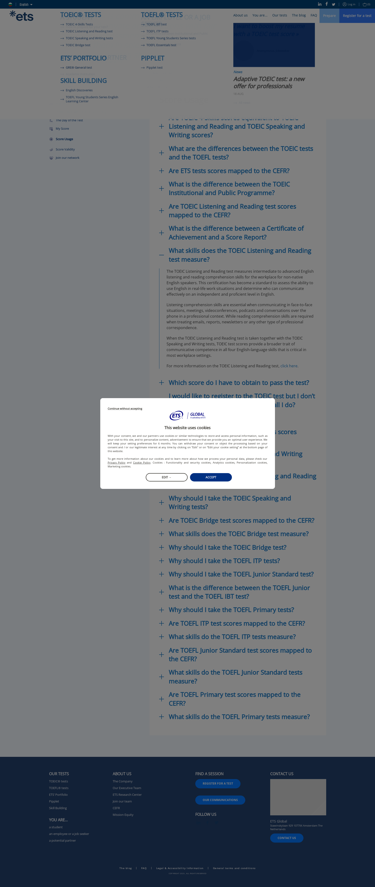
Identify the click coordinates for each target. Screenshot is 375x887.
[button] (188, 415)
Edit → (167, 477)
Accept (211, 477)
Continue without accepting (125, 408)
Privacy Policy (117, 462)
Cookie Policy (142, 462)
